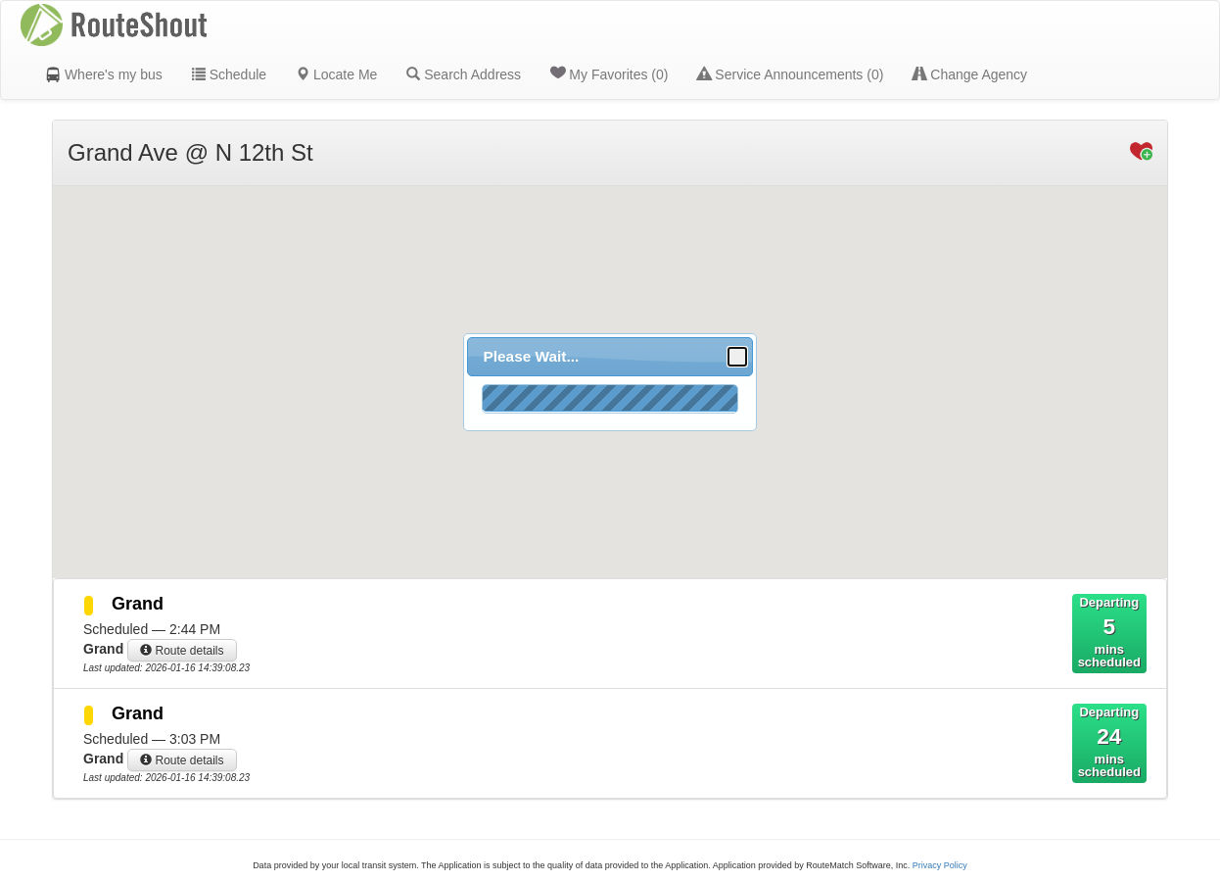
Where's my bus (104, 74)
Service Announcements (790, 74)
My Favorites (609, 73)
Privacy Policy (940, 865)
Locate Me (336, 74)
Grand (138, 603)
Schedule (229, 74)
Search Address (463, 74)
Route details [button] (181, 651)
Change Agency (970, 74)
